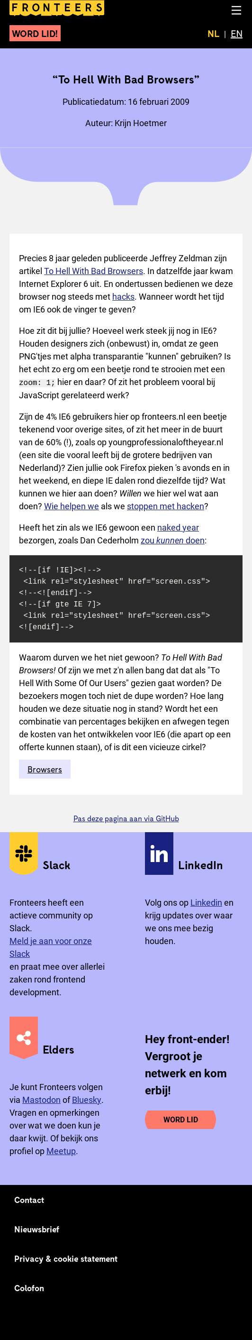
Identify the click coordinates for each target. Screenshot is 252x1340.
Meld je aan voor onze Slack (50, 947)
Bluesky (86, 1099)
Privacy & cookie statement (66, 1258)
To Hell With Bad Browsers (93, 271)
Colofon (29, 1287)
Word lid (180, 1119)
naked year (178, 527)
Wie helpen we (71, 506)
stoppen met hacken (165, 506)
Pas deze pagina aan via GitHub (126, 817)
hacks (123, 297)
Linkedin (206, 902)
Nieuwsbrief (36, 1228)
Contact (29, 1199)
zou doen (173, 540)
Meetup (61, 1151)
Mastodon (41, 1099)
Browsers (44, 768)
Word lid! (35, 33)
